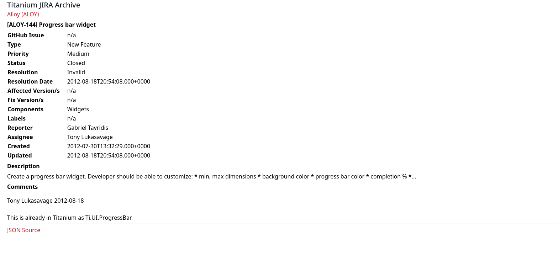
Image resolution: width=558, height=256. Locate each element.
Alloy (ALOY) (23, 14)
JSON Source (23, 230)
